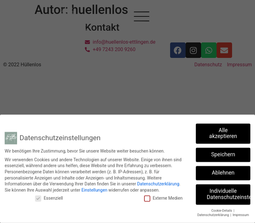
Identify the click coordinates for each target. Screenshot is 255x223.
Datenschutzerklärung (158, 182)
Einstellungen (94, 188)
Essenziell (49, 197)
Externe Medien (163, 197)
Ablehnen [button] (223, 171)
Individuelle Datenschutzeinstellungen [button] (228, 193)
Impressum (241, 214)
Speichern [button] (223, 153)
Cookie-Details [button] (222, 209)
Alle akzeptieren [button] (223, 132)
